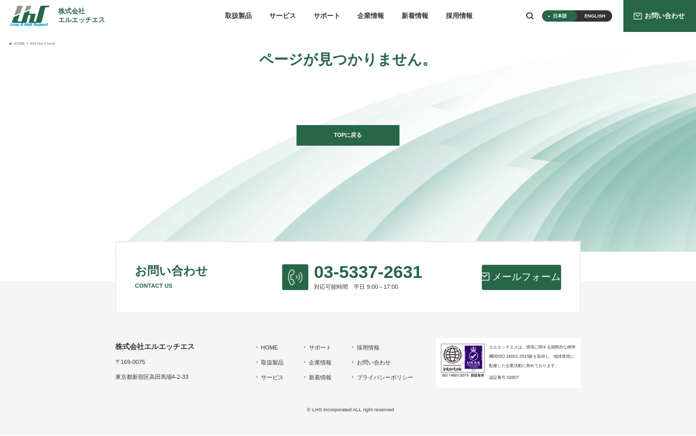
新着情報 (415, 16)
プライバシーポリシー (384, 378)
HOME (268, 348)
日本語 (560, 16)
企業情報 (370, 16)
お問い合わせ (373, 363)
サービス (282, 16)
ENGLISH (594, 16)
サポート (327, 16)
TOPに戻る (348, 135)
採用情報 (459, 16)
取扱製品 (238, 16)
